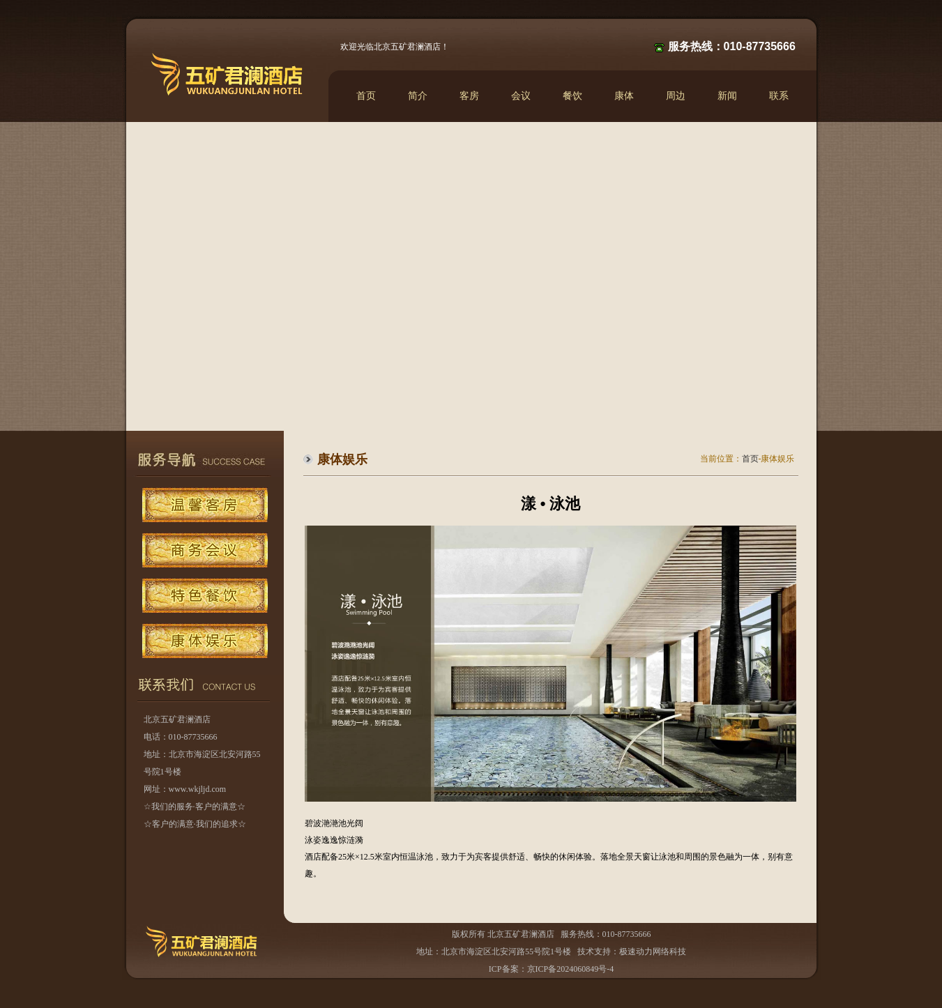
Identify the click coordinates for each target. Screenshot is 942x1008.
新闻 (727, 96)
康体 (624, 96)
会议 (521, 96)
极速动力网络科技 (652, 951)
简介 (417, 96)
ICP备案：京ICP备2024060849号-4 (551, 969)
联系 (779, 96)
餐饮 (572, 96)
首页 (366, 96)
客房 (469, 96)
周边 (675, 96)
